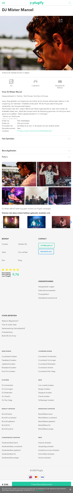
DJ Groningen (7, 389)
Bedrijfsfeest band (45, 414)
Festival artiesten (44, 443)
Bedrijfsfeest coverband (47, 418)
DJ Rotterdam (7, 393)
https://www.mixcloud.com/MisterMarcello (34, 131)
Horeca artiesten (44, 458)
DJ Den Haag (7, 400)
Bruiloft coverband (9, 418)
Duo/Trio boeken (8, 371)
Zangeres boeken (45, 393)
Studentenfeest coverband (12, 446)
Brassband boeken (9, 368)
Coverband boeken (9, 356)
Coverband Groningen (47, 360)
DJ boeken (5, 380)
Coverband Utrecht (45, 368)
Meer (40, 380)
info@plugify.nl (46, 245)
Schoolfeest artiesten (46, 454)
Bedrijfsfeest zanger (46, 429)
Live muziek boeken (46, 385)
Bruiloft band (7, 414)
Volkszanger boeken (46, 400)
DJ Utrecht (6, 396)
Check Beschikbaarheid (41, 484)
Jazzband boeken (8, 364)
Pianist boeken (44, 396)
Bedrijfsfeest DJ (44, 425)
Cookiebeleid (39, 490)
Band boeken (6, 351)
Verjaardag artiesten (46, 446)
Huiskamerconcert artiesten (48, 450)
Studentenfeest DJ (9, 454)
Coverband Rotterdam (46, 364)
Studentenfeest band (10, 443)
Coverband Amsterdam (47, 356)
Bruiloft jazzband (8, 421)
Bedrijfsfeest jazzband (46, 421)
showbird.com (46, 251)
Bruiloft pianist (7, 429)
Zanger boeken (44, 389)
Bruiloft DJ (6, 425)
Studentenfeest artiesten (11, 437)
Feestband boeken (9, 360)
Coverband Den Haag (46, 371)
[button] (36, 139)
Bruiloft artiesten (8, 409)
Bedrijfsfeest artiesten (46, 409)
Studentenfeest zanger (10, 458)
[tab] (36, 139)
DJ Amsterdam (7, 385)
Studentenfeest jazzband (11, 450)
